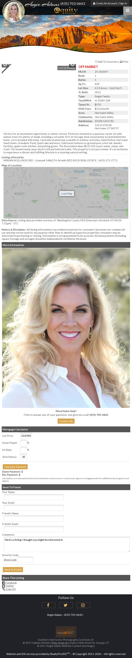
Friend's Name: (10, 513)
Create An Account (106, 3)
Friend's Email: (10, 523)
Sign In (123, 3)
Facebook (9, 582)
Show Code (10, 559)
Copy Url (9, 589)
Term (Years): (9, 456)
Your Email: (8, 502)
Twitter (8, 585)
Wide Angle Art (60, 642)
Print (123, 61)
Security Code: (10, 555)
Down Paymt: (10, 442)
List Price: (8, 435)
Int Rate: (7, 449)
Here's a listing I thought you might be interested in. (67, 544)
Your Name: (8, 492)
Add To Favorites (106, 61)
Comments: (8, 534)
